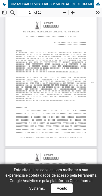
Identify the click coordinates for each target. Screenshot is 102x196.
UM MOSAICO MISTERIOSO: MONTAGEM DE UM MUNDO (56, 4)
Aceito (62, 188)
